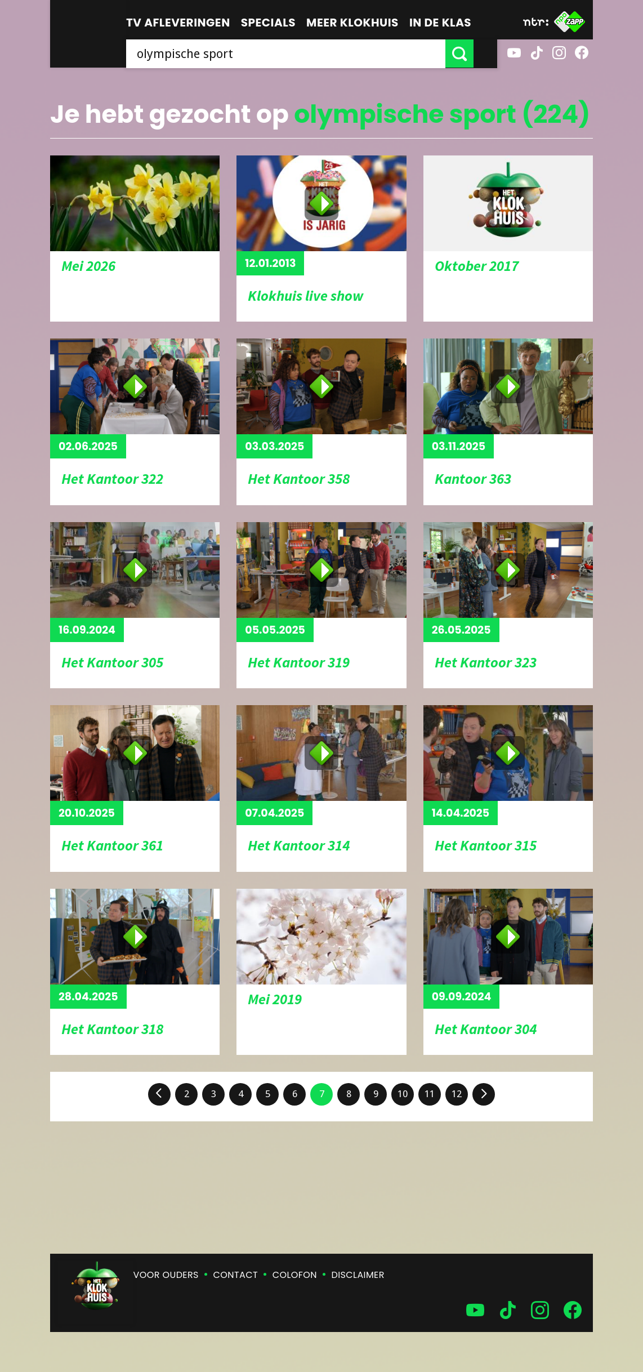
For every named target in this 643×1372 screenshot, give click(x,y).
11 (430, 1093)
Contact (235, 1274)
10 (403, 1093)
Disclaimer (358, 1274)
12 (457, 1093)
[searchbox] (297, 53)
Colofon (295, 1274)
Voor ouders (166, 1274)
